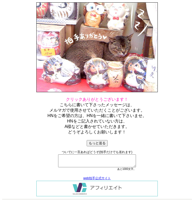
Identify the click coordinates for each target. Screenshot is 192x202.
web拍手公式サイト (97, 178)
